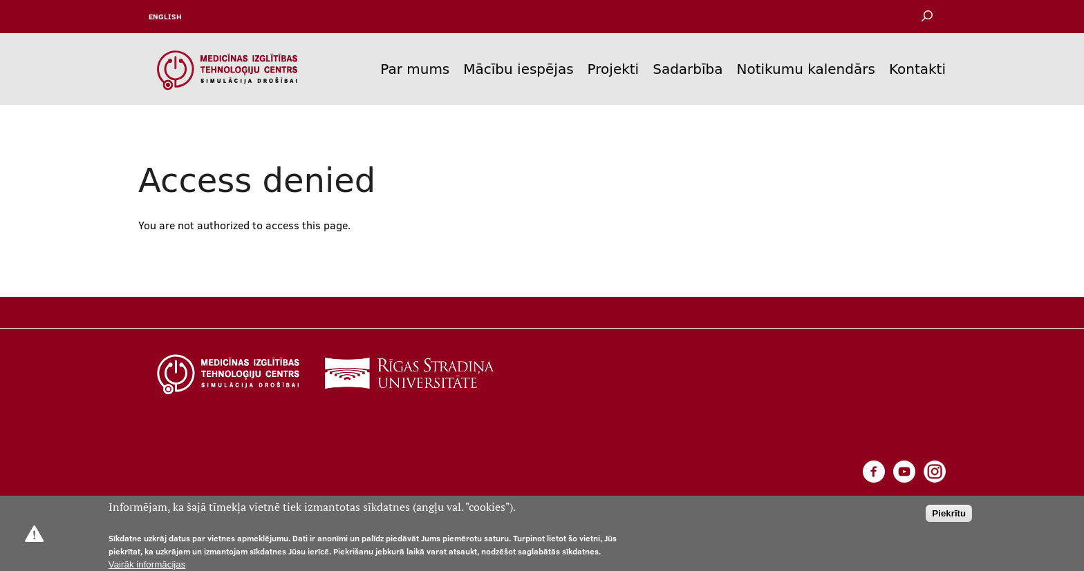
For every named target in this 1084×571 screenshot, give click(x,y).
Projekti (613, 69)
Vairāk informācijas (147, 564)
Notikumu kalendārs (806, 69)
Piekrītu (949, 513)
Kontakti (917, 69)
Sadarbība (687, 69)
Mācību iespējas (518, 69)
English (165, 16)
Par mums (414, 69)
